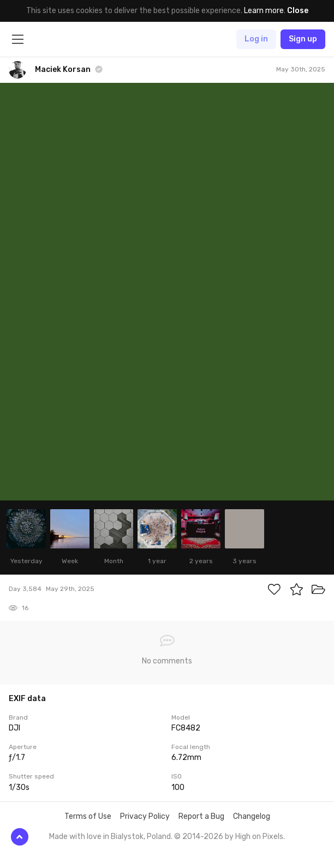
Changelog (251, 816)
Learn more (264, 10)
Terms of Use (87, 816)
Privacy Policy (145, 816)
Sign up (303, 39)
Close (297, 10)
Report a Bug (201, 816)
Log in (256, 39)
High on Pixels (259, 836)
